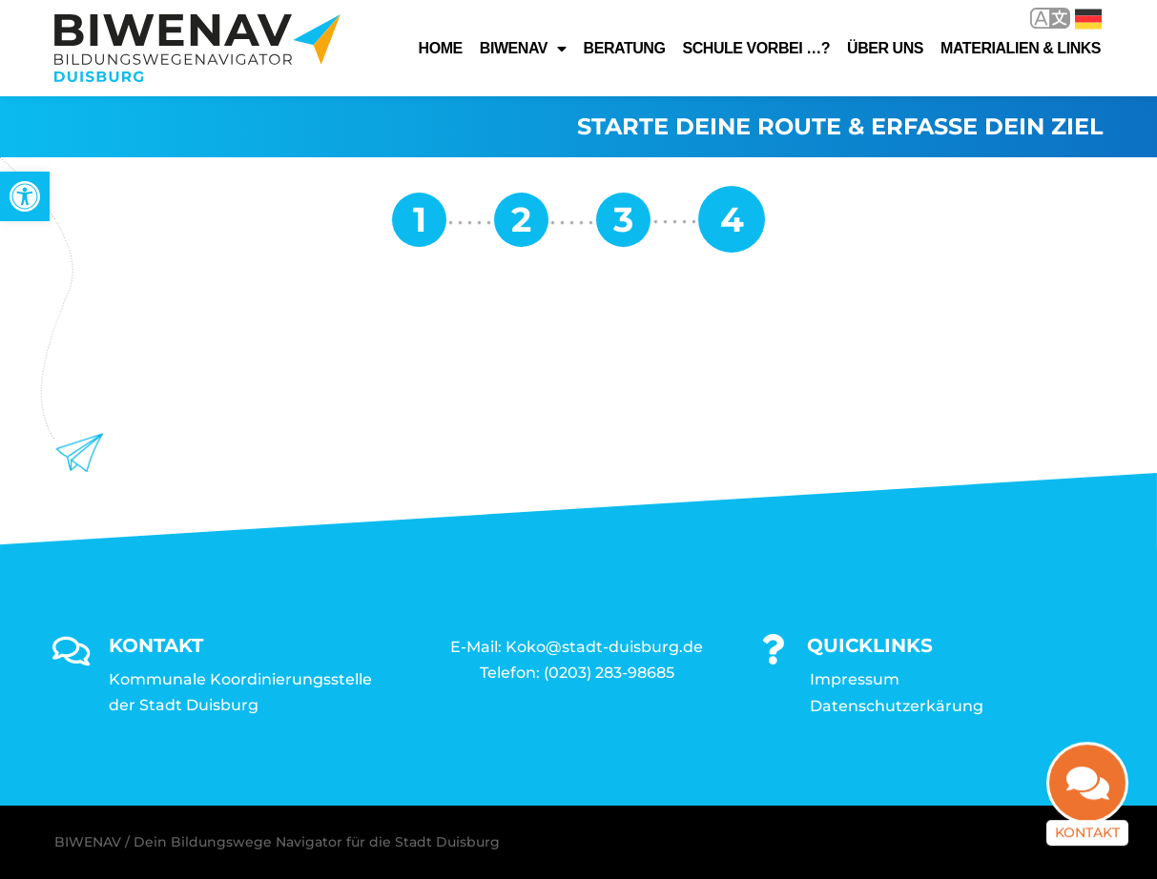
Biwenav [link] (523, 48)
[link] (25, 196)
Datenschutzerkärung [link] (896, 706)
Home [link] (441, 48)
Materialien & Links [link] (1020, 48)
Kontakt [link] (1087, 839)
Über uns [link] (885, 48)
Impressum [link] (854, 679)
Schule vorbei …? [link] (756, 48)
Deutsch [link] (1088, 19)
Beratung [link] (625, 48)
